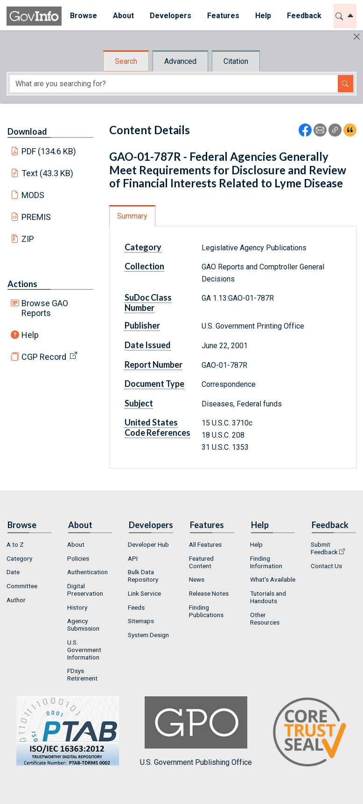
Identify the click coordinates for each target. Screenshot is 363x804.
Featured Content (201, 562)
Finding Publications (206, 611)
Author (16, 600)
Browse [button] (83, 15)
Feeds (136, 607)
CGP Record (43, 357)
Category (143, 247)
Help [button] (263, 15)
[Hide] (356, 36)
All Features (205, 544)
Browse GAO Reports (44, 308)
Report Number (153, 364)
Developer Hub (148, 544)
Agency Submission (83, 624)
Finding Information (266, 562)
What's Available (272, 579)
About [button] (122, 15)
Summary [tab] (132, 216)
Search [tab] (126, 61)
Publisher (142, 325)
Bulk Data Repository (143, 575)
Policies (78, 558)
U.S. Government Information (84, 650)
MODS (32, 195)
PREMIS (36, 217)
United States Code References (157, 427)
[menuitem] (83, 16)
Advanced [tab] (180, 61)
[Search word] (174, 83)
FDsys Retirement (82, 674)
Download (27, 131)
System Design (148, 635)
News (196, 579)
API (133, 558)
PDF (49, 151)
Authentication (87, 572)
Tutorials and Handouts (268, 597)
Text (47, 173)
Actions (22, 284)
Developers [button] (170, 15)
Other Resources (264, 618)
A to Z (15, 544)
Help (30, 335)
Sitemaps (141, 621)
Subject (139, 403)
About (75, 544)
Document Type (154, 383)
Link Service (144, 593)
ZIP (27, 239)
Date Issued (148, 345)
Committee (22, 586)
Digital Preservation (85, 589)
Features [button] (223, 15)
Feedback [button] (303, 15)
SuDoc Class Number (148, 302)
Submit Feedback (324, 548)
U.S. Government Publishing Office (196, 731)
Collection (144, 266)
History (77, 607)
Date (13, 572)
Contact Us (326, 566)
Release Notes (209, 593)
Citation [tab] (235, 61)
